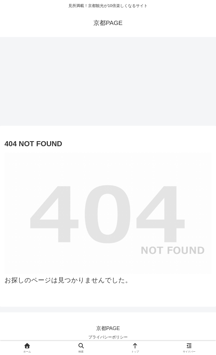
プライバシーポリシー (108, 337)
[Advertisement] (108, 83)
